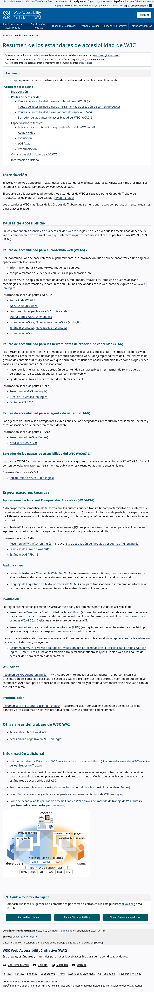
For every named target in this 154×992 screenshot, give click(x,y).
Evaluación (25, 138)
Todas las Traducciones (114, 5)
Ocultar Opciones (139, 5)
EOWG (98, 943)
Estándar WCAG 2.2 (22, 322)
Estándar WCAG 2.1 (22, 327)
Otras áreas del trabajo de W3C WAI (34, 154)
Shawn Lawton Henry (25, 937)
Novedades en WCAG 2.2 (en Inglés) (59, 322)
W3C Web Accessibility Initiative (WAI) (35, 950)
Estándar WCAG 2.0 (22, 333)
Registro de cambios (64, 931)
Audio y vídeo (26, 132)
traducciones (85, 63)
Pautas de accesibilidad (26, 97)
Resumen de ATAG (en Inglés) (28, 391)
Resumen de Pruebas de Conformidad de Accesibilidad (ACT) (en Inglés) (56, 612)
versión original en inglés (106, 55)
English (91, 2)
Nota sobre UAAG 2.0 (23, 443)
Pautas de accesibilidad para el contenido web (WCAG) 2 (54, 101)
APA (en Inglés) (64, 197)
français (128, 2)
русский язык (80, 6)
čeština (108, 2)
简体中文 (93, 6)
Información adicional (25, 160)
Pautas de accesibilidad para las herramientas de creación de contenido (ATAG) (69, 106)
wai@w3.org (127, 904)
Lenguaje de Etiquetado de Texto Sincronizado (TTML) (44, 584)
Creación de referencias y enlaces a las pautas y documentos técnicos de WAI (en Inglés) (66, 794)
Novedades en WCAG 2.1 (51, 327)
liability (14, 986)
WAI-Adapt (24, 143)
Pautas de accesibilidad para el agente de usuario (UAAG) (55, 112)
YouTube (81, 965)
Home (6, 35)
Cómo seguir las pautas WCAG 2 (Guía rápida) (39, 311)
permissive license (48, 986)
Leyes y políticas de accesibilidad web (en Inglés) (41, 772)
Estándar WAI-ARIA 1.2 (24, 554)
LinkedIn (43, 965)
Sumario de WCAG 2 (22, 300)
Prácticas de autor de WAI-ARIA (30, 549)
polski (68, 6)
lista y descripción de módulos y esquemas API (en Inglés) (102, 543)
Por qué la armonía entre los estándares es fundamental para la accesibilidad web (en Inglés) (70, 787)
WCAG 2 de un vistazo (24, 306)
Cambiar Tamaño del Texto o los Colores (46, 2)
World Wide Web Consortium (40, 982)
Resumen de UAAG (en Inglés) (29, 437)
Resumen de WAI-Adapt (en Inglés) (25, 674)
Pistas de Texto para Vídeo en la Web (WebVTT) (40, 573)
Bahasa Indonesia (144, 2)
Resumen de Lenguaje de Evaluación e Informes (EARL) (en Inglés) (52, 627)
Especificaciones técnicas (27, 123)
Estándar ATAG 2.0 (21, 402)
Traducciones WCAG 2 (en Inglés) (31, 317)
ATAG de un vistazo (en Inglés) (29, 397)
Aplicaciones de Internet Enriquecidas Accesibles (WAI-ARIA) (56, 127)
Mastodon (62, 965)
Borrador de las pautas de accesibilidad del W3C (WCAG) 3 (55, 117)
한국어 (59, 6)
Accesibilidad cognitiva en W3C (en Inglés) (36, 739)
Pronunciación (27, 149)
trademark (26, 986)
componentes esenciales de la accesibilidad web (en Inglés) (49, 231)
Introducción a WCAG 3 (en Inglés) (32, 478)
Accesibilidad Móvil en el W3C (28, 732)
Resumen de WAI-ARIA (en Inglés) (31, 543)
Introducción (19, 91)
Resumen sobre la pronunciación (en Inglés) (31, 705)
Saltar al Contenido (13, 2)
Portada (7, 974)
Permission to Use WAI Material (124, 986)
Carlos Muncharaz (29, 60)
